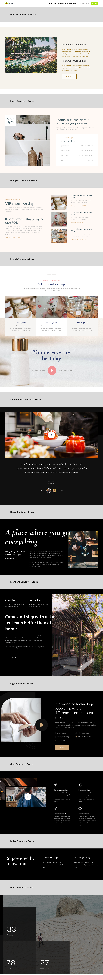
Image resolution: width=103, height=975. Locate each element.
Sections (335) (84, 3)
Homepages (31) (62, 3)
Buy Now (94, 3)
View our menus (9, 558)
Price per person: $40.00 (78, 239)
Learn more (62, 747)
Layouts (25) (72, 3)
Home (50, 3)
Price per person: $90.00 (78, 206)
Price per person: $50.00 (78, 222)
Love (55, 3)
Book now (69, 76)
